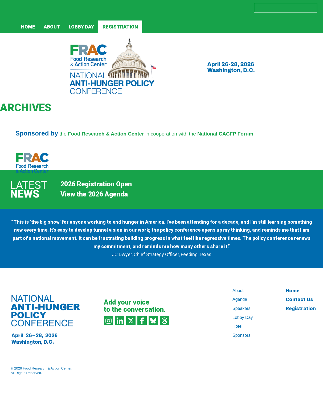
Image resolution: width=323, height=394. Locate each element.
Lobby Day (81, 27)
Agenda (239, 299)
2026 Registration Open (96, 184)
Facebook (201, 7)
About (52, 27)
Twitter (190, 7)
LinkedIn (179, 7)
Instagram (168, 7)
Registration (120, 27)
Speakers (241, 308)
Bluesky (213, 7)
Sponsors (241, 335)
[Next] (166, 194)
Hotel (237, 326)
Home (28, 27)
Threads (224, 7)
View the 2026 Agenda (94, 194)
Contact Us (299, 299)
